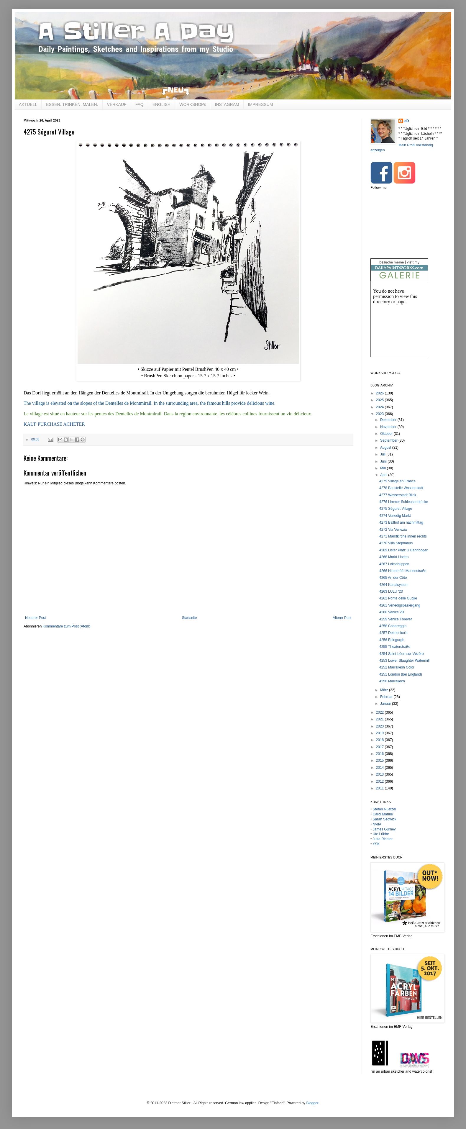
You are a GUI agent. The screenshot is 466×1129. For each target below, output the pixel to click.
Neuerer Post (35, 618)
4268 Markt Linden (393, 557)
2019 (380, 733)
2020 (380, 726)
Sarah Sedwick (384, 819)
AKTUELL (28, 104)
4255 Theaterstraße (394, 647)
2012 (380, 781)
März (384, 690)
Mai (383, 468)
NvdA (377, 824)
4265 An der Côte (393, 578)
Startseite (189, 618)
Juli (383, 454)
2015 (380, 760)
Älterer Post (342, 618)
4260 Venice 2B (391, 612)
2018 (380, 740)
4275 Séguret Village (395, 509)
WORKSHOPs (192, 104)
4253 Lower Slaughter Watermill (404, 660)
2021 (380, 719)
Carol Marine (383, 814)
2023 (380, 414)
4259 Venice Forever (395, 619)
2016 (380, 754)
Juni (384, 461)
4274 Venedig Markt (395, 516)
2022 (380, 712)
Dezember (389, 420)
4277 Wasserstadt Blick (397, 495)
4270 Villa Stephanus (396, 543)
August (386, 447)
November (389, 427)
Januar (386, 704)
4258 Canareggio (392, 626)
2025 (380, 400)
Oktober (387, 434)
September (389, 440)
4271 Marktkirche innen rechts (403, 536)
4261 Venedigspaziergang (399, 605)
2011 (380, 788)
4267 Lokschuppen (394, 564)
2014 (380, 768)
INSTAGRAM (227, 104)
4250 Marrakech (392, 681)
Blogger (312, 1103)
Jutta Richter (383, 839)
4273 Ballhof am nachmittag (401, 522)
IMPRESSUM (260, 104)
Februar (386, 697)
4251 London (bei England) (400, 674)
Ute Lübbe (381, 834)
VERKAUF (117, 104)
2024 (380, 407)
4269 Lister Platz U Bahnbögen (403, 550)
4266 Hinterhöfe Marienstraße (402, 571)
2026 (380, 393)
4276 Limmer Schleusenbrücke (403, 502)
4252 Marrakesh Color (396, 667)
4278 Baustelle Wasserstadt (401, 488)
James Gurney (384, 829)
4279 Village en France (397, 481)
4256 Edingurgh (391, 640)
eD (406, 121)
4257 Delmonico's (393, 633)
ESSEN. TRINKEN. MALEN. (72, 104)
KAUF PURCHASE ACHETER (54, 424)
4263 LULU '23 (391, 591)
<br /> (399, 324)
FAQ (139, 104)
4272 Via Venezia (393, 529)
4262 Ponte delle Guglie (398, 598)
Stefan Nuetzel (384, 809)
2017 (380, 747)
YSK (376, 844)
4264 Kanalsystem (393, 585)
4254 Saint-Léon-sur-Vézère (401, 654)
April (384, 475)
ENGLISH (161, 104)
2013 (380, 774)
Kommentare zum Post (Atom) (66, 626)
